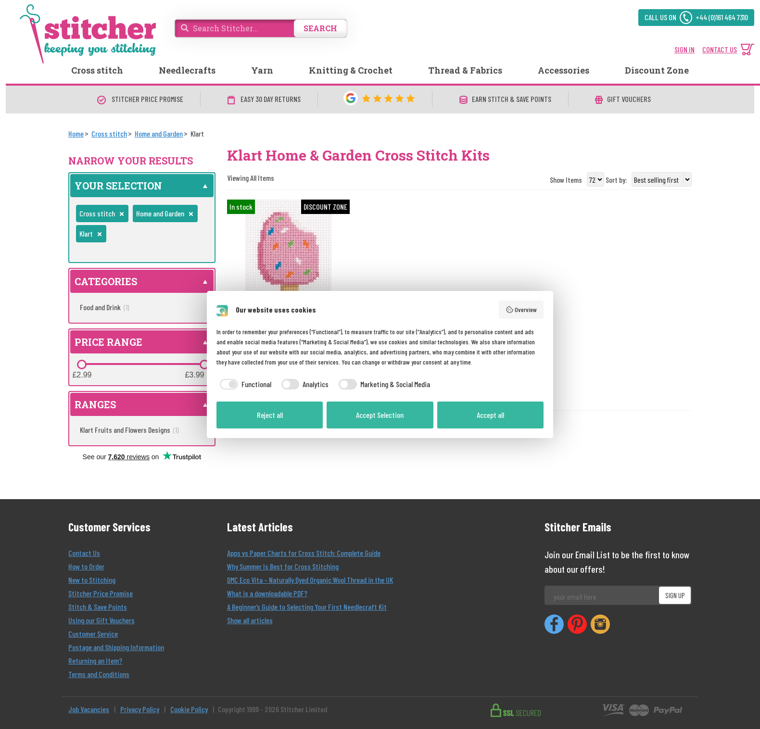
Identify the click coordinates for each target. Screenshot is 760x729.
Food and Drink (104, 307)
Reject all (270, 414)
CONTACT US (719, 49)
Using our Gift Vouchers (101, 620)
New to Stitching (91, 579)
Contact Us (84, 552)
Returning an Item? (95, 660)
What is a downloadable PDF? (267, 593)
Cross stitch (97, 70)
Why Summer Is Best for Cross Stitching (283, 566)
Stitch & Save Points (97, 606)
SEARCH (320, 28)
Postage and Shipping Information (116, 647)
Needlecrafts (187, 70)
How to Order (86, 566)
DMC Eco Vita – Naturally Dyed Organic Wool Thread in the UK (310, 579)
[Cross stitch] (109, 133)
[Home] (76, 133)
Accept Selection (380, 414)
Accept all (490, 414)
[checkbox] (243, 384)
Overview (521, 309)
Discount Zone (657, 70)
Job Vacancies (88, 709)
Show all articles (250, 620)
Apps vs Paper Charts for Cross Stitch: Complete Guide (303, 552)
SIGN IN (684, 49)
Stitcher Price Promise (100, 593)
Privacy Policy (139, 709)
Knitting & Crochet (351, 70)
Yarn (262, 70)
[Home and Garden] (159, 133)
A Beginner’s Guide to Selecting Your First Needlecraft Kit (307, 606)
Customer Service (93, 633)
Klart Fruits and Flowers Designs (129, 429)
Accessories (563, 70)
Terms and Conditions (98, 674)
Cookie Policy (189, 709)
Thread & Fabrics (465, 70)
